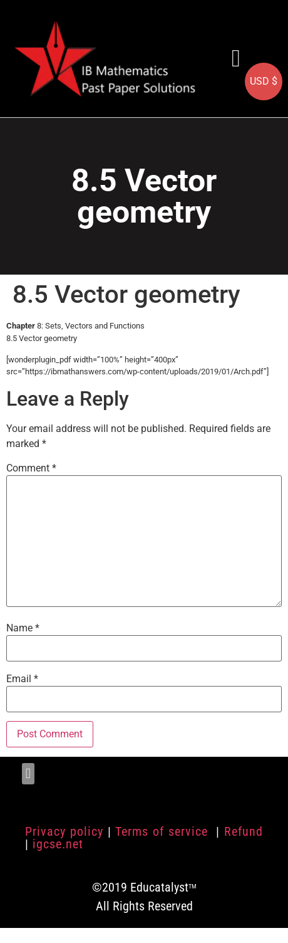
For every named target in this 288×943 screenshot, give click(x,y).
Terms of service (163, 831)
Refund (243, 831)
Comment (31, 468)
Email (22, 679)
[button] (236, 58)
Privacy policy (64, 831)
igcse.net (58, 843)
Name (22, 628)
